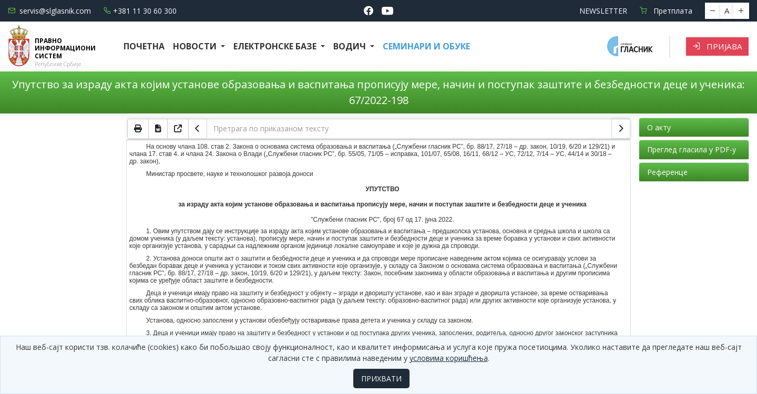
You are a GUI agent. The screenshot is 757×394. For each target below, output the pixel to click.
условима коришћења (449, 358)
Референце (667, 172)
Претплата (666, 11)
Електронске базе (276, 46)
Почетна (144, 46)
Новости (196, 46)
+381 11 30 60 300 (140, 11)
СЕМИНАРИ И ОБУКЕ (426, 46)
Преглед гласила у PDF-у (691, 149)
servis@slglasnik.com (49, 11)
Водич (350, 46)
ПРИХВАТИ (381, 378)
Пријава (717, 46)
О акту (659, 127)
